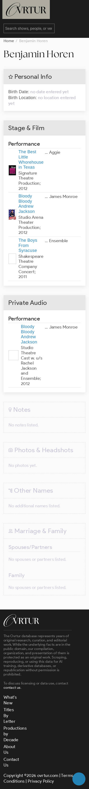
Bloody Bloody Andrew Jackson (27, 204)
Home (9, 41)
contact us (12, 687)
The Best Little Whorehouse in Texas (31, 159)
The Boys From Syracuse (28, 245)
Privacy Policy (41, 781)
